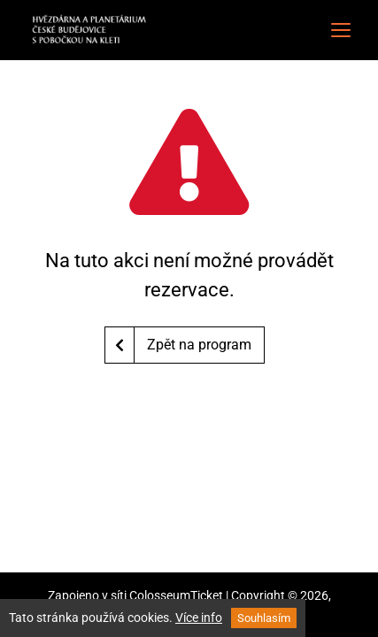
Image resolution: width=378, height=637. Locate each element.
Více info (198, 617)
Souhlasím (263, 618)
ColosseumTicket (176, 595)
